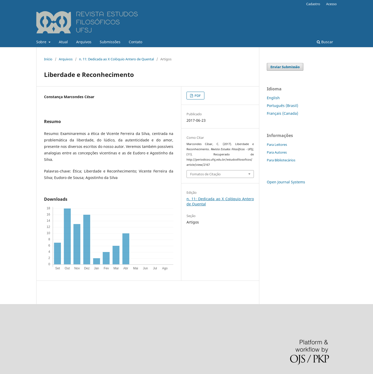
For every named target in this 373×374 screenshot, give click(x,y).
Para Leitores (277, 144)
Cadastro (313, 4)
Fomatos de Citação (205, 174)
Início (48, 59)
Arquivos (83, 41)
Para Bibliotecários (281, 160)
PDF (197, 95)
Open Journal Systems (286, 181)
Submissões (110, 41)
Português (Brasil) (282, 105)
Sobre (41, 41)
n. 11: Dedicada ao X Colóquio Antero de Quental (116, 59)
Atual (63, 41)
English (273, 97)
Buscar (325, 41)
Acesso (331, 4)
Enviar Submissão (285, 66)
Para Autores (277, 152)
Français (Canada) (282, 113)
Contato (135, 41)
